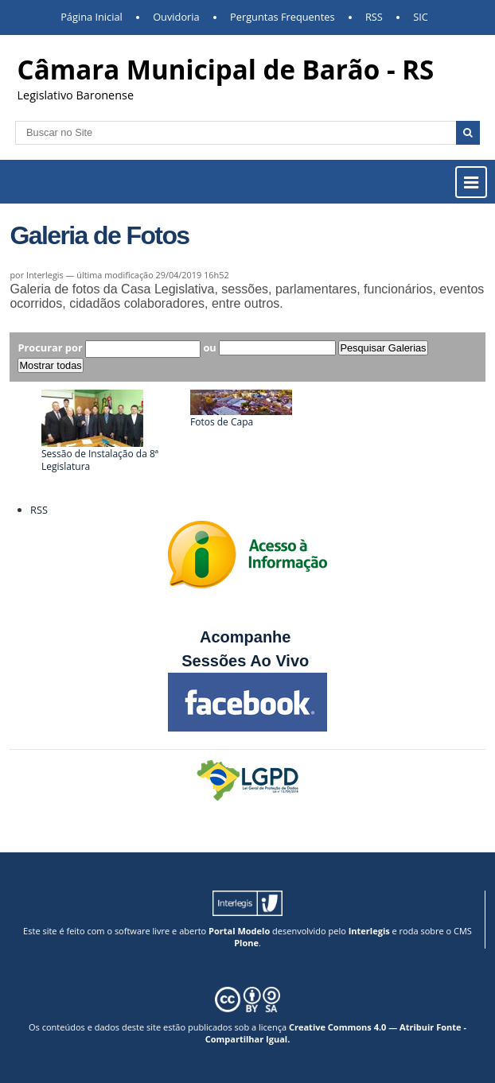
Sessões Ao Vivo (247, 661)
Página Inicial (91, 17)
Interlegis (369, 931)
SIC (420, 17)
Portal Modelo (239, 931)
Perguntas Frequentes (282, 17)
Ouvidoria (176, 17)
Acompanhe (245, 637)
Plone (246, 943)
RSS (374, 17)
